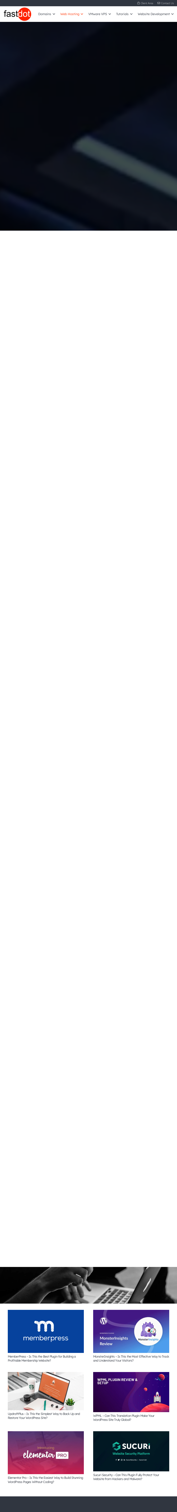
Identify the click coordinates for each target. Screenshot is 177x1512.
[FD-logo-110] (17, 14)
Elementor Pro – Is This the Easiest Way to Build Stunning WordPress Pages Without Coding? (45, 1480)
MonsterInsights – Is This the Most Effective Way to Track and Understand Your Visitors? (131, 1358)
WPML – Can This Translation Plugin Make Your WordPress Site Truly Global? (123, 1418)
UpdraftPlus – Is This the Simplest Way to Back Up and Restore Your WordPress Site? (44, 1416)
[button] (53, 14)
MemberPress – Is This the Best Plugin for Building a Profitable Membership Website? (42, 1358)
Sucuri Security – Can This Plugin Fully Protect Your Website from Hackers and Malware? (126, 1477)
